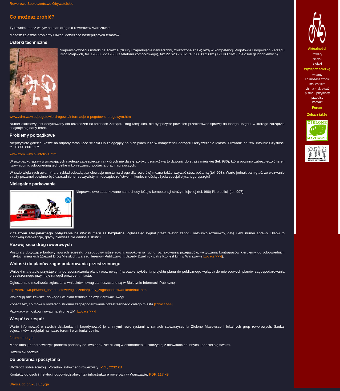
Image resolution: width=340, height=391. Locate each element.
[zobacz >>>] (212, 256)
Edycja (43, 384)
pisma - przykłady (317, 93)
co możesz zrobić (317, 79)
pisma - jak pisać (317, 88)
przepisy (317, 97)
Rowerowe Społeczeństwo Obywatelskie (41, 4)
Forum (317, 108)
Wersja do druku (22, 384)
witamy (317, 75)
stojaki (317, 63)
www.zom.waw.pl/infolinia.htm (33, 154)
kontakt (317, 102)
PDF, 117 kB (159, 374)
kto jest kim (317, 84)
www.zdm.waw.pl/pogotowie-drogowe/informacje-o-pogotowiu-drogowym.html (71, 117)
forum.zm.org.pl (22, 338)
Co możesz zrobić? (32, 17)
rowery (317, 54)
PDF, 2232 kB (111, 367)
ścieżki (317, 59)
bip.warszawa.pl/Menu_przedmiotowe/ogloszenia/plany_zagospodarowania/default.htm (78, 290)
